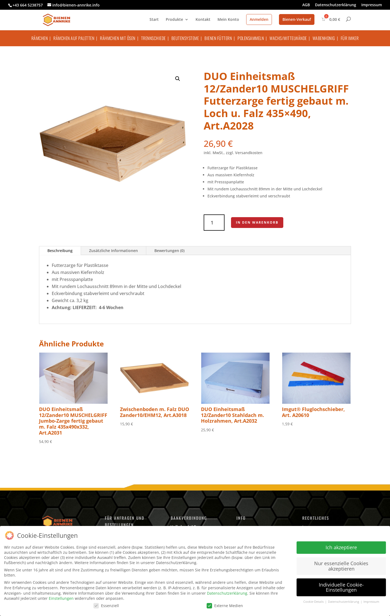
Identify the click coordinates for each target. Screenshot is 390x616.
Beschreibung (60, 250)
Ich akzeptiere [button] (341, 547)
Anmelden (259, 19)
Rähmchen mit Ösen (117, 38)
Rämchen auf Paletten (73, 38)
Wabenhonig (324, 38)
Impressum (371, 5)
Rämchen (39, 38)
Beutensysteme (185, 38)
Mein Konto (228, 20)
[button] (178, 79)
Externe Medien (225, 605)
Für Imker (350, 38)
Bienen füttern (218, 38)
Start (154, 20)
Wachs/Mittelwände (288, 38)
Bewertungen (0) (169, 250)
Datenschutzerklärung (335, 5)
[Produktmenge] (214, 222)
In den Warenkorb (257, 222)
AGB (306, 5)
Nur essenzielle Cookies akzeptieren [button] (341, 566)
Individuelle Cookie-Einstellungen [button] (341, 587)
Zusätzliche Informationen (113, 250)
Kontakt (203, 20)
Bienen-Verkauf (296, 19)
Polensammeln (251, 38)
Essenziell (106, 605)
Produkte (174, 20)
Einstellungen (61, 598)
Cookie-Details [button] (313, 602)
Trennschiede (153, 38)
